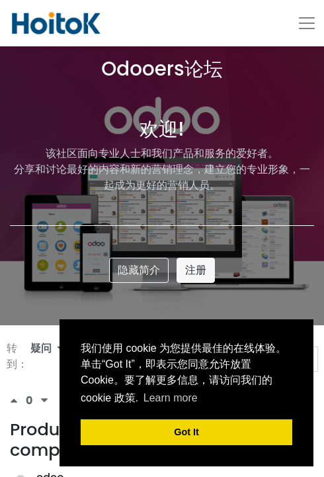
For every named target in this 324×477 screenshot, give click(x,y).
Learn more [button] (170, 397)
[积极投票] (18, 400)
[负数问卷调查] (44, 400)
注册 (195, 270)
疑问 (42, 348)
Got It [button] (186, 432)
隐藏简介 (139, 270)
